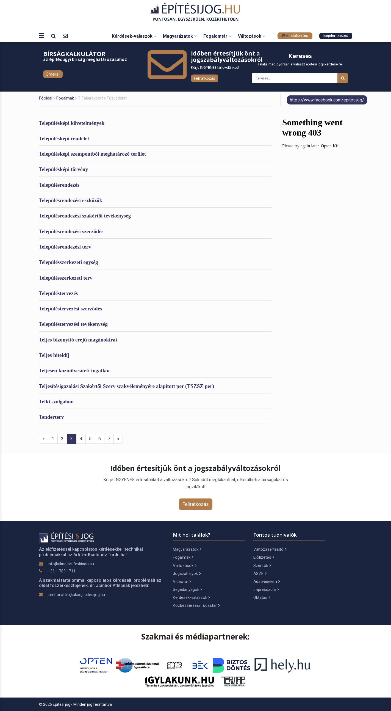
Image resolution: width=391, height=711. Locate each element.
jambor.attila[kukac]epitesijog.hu (76, 594)
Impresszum (266, 589)
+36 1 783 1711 (62, 571)
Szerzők (262, 565)
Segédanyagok (187, 589)
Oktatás (261, 597)
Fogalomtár (217, 36)
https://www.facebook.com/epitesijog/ (327, 100)
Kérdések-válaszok (134, 36)
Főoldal (45, 98)
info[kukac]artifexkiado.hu (71, 563)
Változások (251, 36)
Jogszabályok (187, 573)
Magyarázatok (180, 36)
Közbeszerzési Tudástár (196, 605)
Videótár (182, 581)
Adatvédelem (266, 581)
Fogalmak (65, 98)
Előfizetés (295, 35)
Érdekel (52, 74)
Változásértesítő (269, 549)
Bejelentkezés (335, 35)
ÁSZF (259, 573)
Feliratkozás (204, 78)
